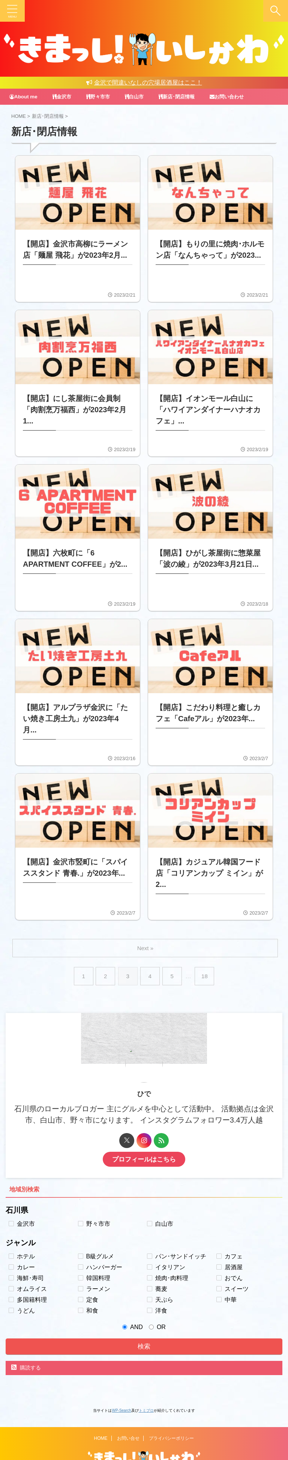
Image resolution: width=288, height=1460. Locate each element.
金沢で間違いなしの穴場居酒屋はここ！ (144, 82)
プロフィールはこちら (144, 1140)
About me (24, 97)
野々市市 (101, 97)
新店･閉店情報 (183, 97)
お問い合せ (128, 1412)
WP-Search (121, 1391)
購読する (26, 1349)
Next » (145, 929)
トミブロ (146, 1391)
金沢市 (64, 97)
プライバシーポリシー (171, 1412)
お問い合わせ (235, 97)
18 (205, 957)
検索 (144, 1327)
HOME (101, 1412)
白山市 (139, 97)
